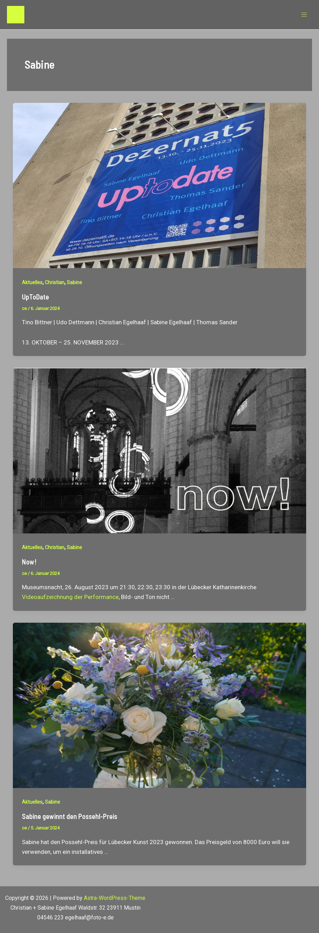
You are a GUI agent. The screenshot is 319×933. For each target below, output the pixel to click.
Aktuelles (32, 282)
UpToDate (35, 297)
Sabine (74, 282)
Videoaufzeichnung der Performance (70, 596)
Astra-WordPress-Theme (114, 898)
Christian (54, 282)
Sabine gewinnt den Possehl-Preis (69, 816)
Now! (29, 561)
